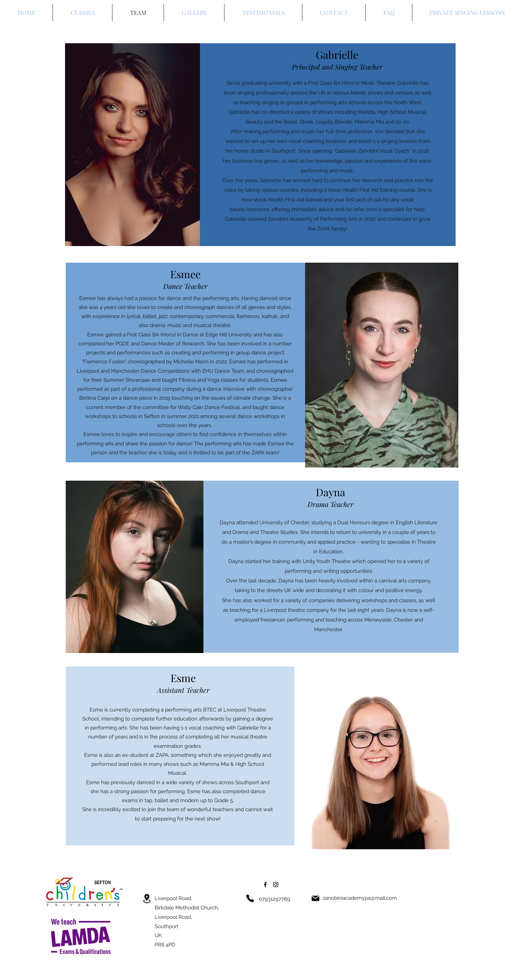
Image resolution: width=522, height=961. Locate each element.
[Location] (147, 898)
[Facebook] (265, 884)
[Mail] (315, 898)
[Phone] (250, 898)
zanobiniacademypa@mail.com (360, 898)
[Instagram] (275, 884)
